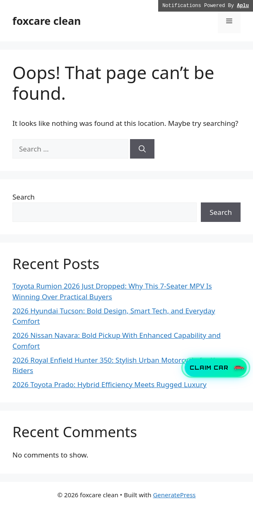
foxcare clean (46, 21)
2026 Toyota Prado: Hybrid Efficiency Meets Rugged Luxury (109, 384)
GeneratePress (174, 495)
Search (23, 197)
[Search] (142, 149)
